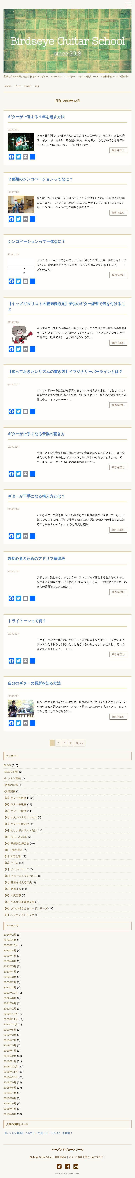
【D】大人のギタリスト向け (20, 817)
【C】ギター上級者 (15, 810)
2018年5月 (10, 1103)
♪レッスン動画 (12, 778)
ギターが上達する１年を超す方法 (36, 117)
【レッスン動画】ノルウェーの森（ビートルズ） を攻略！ (38, 1133)
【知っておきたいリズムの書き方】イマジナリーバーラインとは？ (65, 372)
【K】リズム (11, 862)
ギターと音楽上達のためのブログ (86, 1157)
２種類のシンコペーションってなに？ (40, 179)
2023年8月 (10, 950)
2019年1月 (10, 1061)
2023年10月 (11, 945)
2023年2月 (10, 982)
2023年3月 (10, 976)
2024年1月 (10, 939)
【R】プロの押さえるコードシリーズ (26, 908)
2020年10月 (11, 1024)
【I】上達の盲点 (13, 849)
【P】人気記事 (12, 895)
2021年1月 (10, 1008)
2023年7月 (10, 955)
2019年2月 (10, 1055)
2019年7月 (10, 1040)
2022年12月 (11, 992)
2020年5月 (10, 1029)
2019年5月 (10, 1045)
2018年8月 (10, 1087)
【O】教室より (12, 888)
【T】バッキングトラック (19, 914)
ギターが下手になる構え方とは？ (36, 496)
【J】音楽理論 (12, 856)
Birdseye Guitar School (41, 1157)
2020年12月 (11, 1013)
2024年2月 (10, 934)
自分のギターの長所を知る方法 (34, 683)
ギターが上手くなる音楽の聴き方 (36, 434)
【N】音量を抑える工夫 (18, 882)
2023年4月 (10, 971)
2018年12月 (11, 1066)
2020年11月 (11, 1019)
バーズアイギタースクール (67, 1149)
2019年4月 (10, 1050)
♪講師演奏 (9, 791)
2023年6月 (10, 961)
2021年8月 (10, 1003)
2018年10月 (11, 1077)
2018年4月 (10, 1108)
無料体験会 (60, 1157)
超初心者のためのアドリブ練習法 (36, 559)
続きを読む (118, 150)
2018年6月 (10, 1098)
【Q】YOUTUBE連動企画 (19, 901)
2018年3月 (10, 1114)
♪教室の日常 (11, 784)
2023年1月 (10, 987)
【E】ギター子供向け (16, 823)
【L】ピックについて (16, 869)
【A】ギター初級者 (15, 797)
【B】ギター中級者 (15, 804)
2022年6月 (10, 997)
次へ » (79, 743)
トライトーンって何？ (27, 621)
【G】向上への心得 (15, 836)
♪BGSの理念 (11, 771)
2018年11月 (11, 1071)
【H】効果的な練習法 (16, 843)
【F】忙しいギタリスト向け (20, 830)
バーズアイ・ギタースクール (68, 1173)
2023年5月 (10, 966)
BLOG (7, 765)
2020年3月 (10, 1034)
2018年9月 (10, 1082)
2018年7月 (10, 1092)
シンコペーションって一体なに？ (36, 241)
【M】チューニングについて (20, 875)
